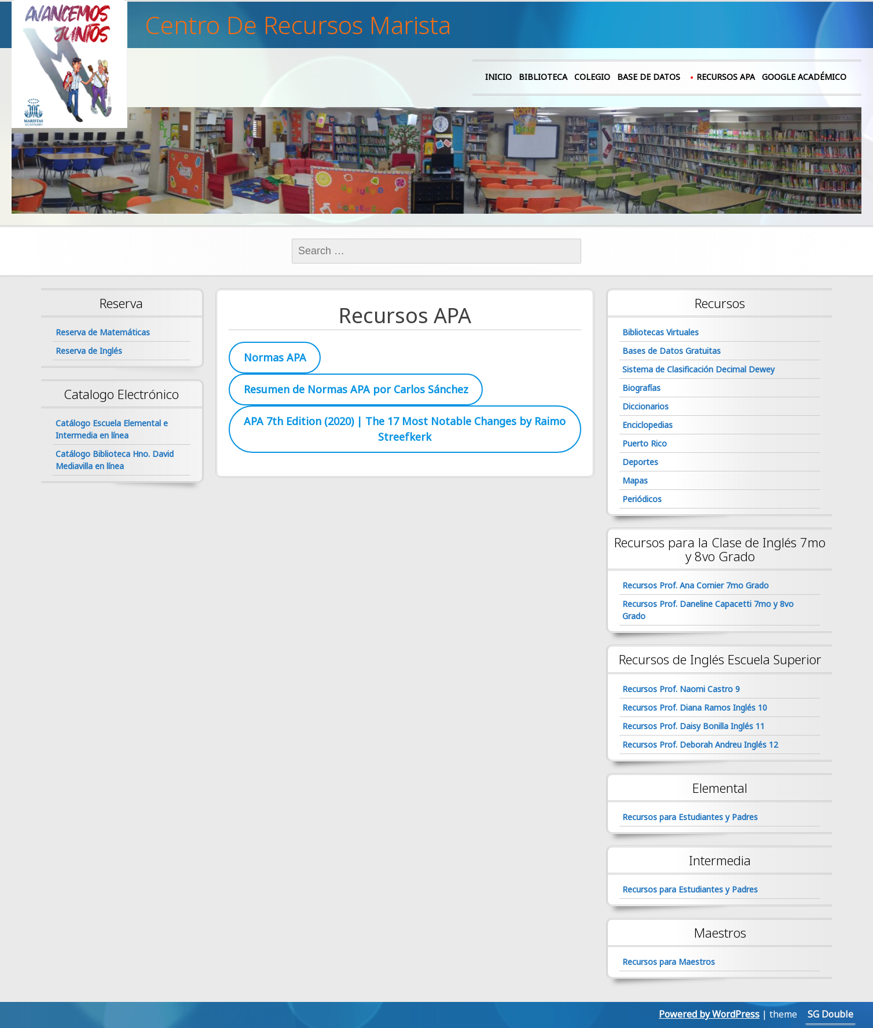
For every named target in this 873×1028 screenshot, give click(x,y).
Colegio (592, 76)
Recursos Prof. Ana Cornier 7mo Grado (695, 585)
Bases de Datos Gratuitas (671, 350)
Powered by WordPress (709, 1014)
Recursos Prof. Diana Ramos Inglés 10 (694, 707)
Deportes (640, 461)
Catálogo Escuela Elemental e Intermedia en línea (112, 429)
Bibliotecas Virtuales (660, 332)
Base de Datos (648, 76)
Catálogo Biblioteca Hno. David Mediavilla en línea (115, 459)
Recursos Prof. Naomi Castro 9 (681, 688)
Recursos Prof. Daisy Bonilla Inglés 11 (693, 725)
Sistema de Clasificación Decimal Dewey (698, 369)
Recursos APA (725, 76)
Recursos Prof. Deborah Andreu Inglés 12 (700, 744)
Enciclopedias (647, 424)
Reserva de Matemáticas (103, 332)
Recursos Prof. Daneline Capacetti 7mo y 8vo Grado (708, 609)
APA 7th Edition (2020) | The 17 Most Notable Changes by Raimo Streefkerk (405, 429)
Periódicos (642, 498)
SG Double (830, 1014)
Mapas (635, 480)
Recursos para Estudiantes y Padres (690, 816)
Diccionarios (645, 406)
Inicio (498, 76)
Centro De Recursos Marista (298, 25)
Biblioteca (543, 76)
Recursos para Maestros (668, 961)
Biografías (641, 387)
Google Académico (804, 76)
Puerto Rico (644, 443)
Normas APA (275, 357)
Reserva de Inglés (89, 350)
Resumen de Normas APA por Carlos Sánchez (356, 389)
